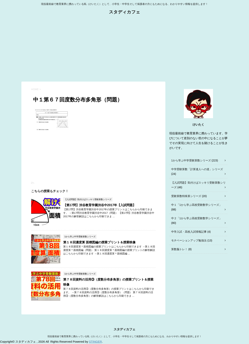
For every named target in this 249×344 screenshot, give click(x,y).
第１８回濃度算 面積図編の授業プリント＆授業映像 (99, 242)
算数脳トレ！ (179, 249)
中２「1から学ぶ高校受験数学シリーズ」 (196, 218)
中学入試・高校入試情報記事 (189, 231)
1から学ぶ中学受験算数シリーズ (191, 160)
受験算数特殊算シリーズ (186, 196)
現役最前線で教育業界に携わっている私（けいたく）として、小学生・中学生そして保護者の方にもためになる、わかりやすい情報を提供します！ (124, 336)
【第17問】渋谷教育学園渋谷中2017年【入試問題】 (99, 205)
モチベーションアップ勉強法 (189, 240)
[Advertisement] (124, 48)
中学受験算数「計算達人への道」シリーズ (197, 169)
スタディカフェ (124, 12)
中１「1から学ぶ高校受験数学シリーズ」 (196, 204)
